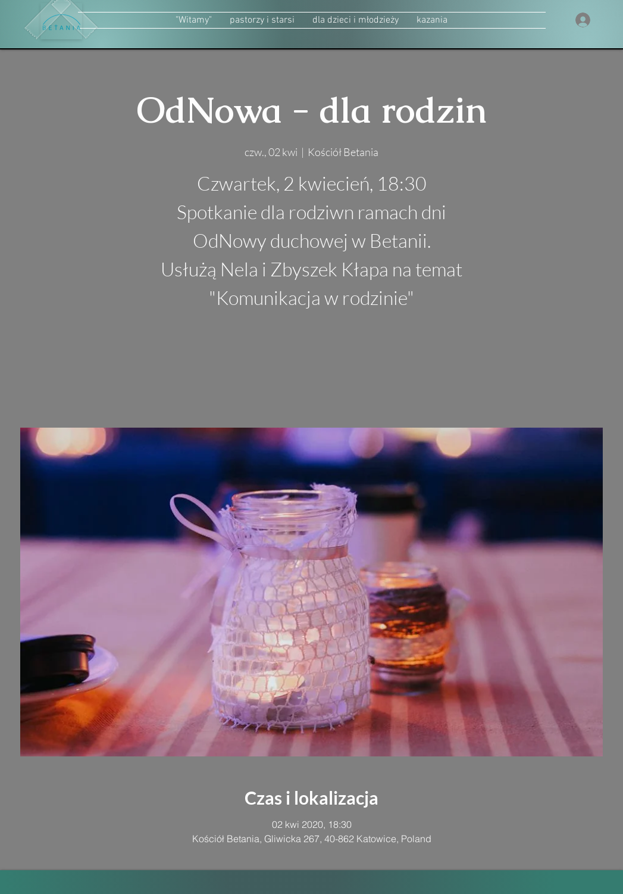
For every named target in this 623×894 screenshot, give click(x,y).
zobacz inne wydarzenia (311, 371)
